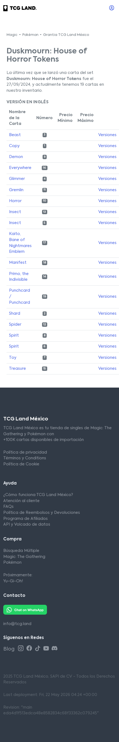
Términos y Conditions (24, 458)
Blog (9, 649)
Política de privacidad (25, 452)
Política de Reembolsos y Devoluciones (41, 513)
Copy (14, 146)
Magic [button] (12, 35)
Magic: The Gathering (24, 557)
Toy (12, 358)
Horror (15, 201)
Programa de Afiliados (25, 519)
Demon (16, 157)
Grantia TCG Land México (66, 35)
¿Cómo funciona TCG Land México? (38, 495)
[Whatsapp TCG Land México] (25, 610)
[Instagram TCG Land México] (21, 648)
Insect (15, 212)
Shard (14, 314)
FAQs (8, 507)
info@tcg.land (17, 624)
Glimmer (17, 179)
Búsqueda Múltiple (21, 551)
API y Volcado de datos (26, 524)
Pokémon (12, 563)
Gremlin (16, 190)
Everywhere (20, 168)
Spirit (14, 335)
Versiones (107, 135)
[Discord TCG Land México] (54, 648)
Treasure (17, 369)
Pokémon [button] (30, 35)
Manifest (17, 263)
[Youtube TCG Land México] (47, 648)
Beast (15, 135)
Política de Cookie (21, 464)
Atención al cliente (21, 501)
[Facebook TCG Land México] (30, 648)
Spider (15, 324)
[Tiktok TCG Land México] (38, 648)
